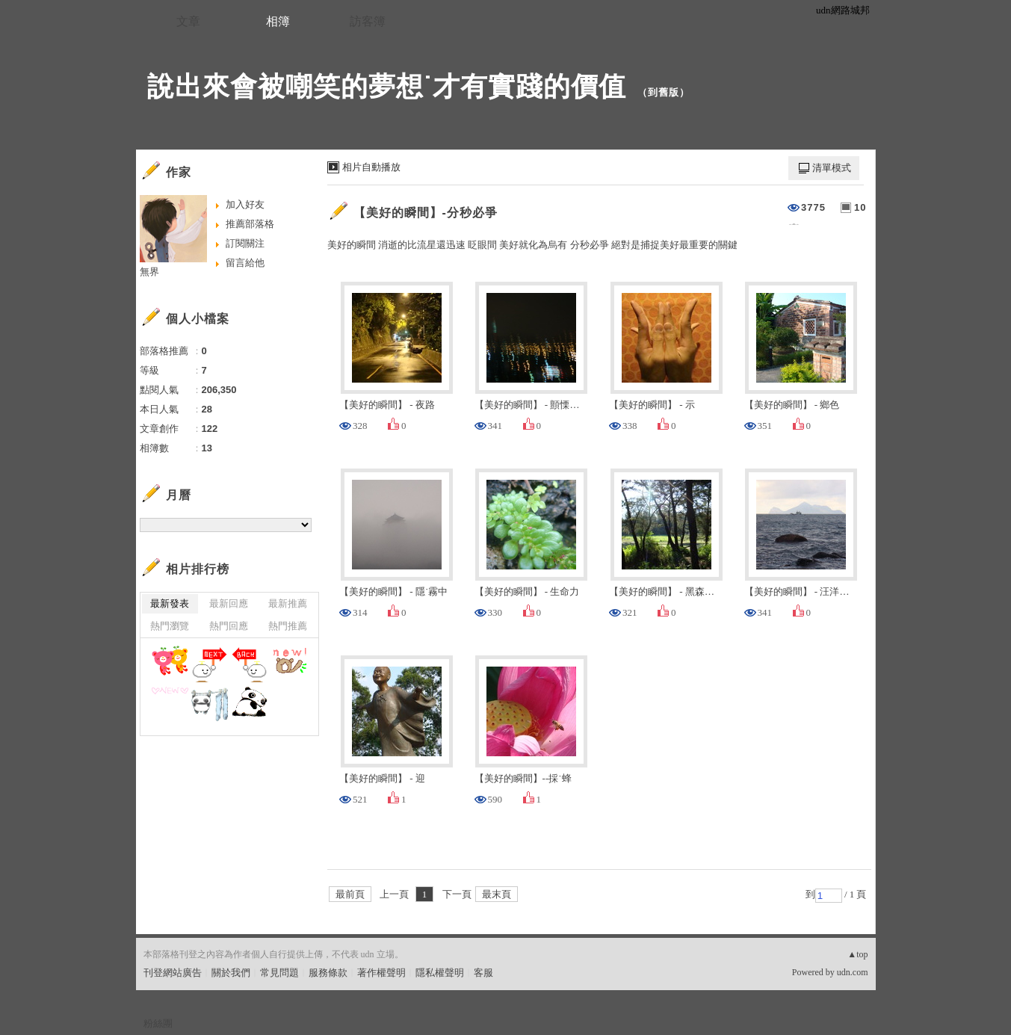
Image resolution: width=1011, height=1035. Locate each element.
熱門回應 (228, 625)
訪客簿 (368, 21)
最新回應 (228, 603)
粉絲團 (158, 1023)
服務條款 (328, 972)
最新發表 (169, 603)
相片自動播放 (371, 167)
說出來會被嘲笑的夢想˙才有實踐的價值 (387, 86)
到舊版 (663, 92)
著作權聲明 (381, 972)
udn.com (852, 972)
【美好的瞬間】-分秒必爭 (425, 212)
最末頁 (496, 894)
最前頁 (350, 894)
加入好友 (245, 204)
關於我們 (230, 972)
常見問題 (279, 972)
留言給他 (245, 262)
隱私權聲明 (439, 972)
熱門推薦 (287, 625)
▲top (857, 954)
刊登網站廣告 (172, 972)
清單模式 (831, 167)
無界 (149, 271)
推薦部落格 (250, 223)
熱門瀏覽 (169, 625)
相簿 (278, 21)
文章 (188, 21)
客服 (483, 972)
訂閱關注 (245, 243)
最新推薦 (287, 603)
